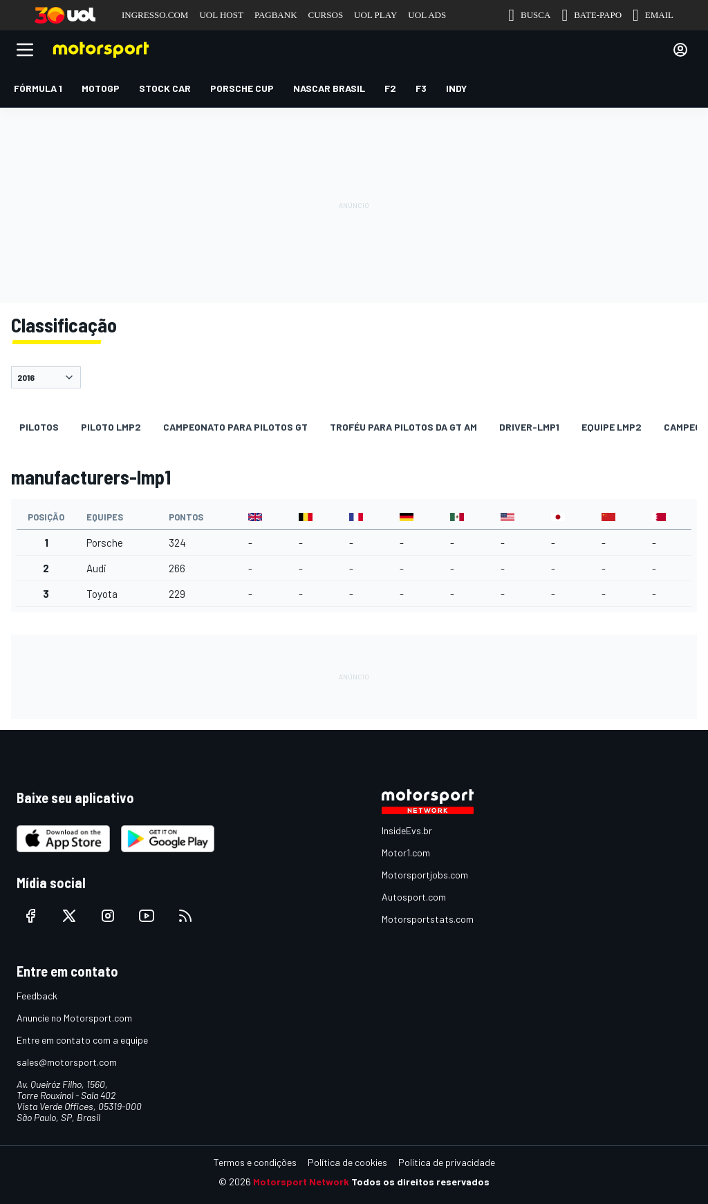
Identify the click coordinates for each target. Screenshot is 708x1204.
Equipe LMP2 (611, 427)
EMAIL (653, 15)
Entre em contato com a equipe (82, 1040)
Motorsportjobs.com (425, 875)
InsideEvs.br (407, 830)
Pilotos (39, 427)
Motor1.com (406, 852)
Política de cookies (347, 1162)
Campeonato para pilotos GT (235, 427)
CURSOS (326, 15)
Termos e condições (255, 1162)
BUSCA (529, 15)
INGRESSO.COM (155, 15)
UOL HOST (221, 15)
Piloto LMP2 (111, 427)
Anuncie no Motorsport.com (74, 1018)
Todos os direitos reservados (420, 1181)
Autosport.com (414, 897)
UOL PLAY (375, 15)
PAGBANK (275, 15)
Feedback (37, 995)
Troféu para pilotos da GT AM (403, 427)
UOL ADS (427, 15)
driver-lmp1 (529, 427)
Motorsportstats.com (428, 919)
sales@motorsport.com (67, 1062)
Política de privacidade (446, 1162)
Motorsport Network (301, 1181)
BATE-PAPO (591, 15)
